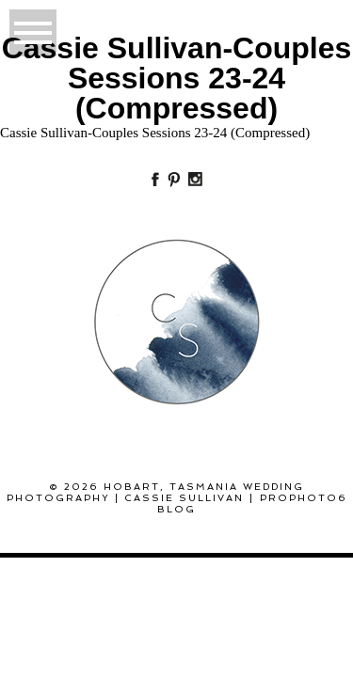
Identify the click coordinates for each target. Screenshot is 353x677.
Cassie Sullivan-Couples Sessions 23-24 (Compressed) (155, 132)
